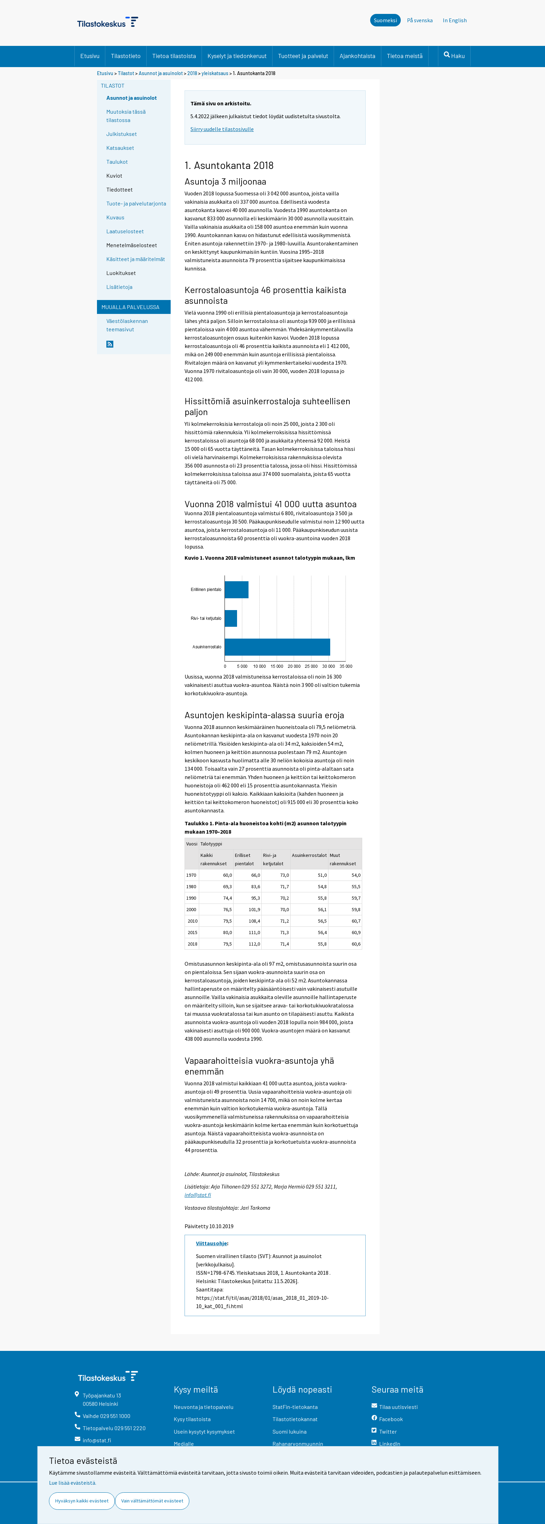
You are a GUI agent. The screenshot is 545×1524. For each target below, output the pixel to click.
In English (455, 20)
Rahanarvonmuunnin (297, 1443)
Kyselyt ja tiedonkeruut (237, 55)
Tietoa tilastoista (174, 55)
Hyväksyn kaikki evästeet (81, 1501)
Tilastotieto (126, 55)
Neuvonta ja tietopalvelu (204, 1406)
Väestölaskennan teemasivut (127, 324)
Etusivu (89, 55)
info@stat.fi (198, 1194)
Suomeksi (385, 20)
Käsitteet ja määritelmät (135, 259)
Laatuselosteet (125, 231)
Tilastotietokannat (295, 1419)
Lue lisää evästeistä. (72, 1482)
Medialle (184, 1443)
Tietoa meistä (405, 55)
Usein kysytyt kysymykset (204, 1431)
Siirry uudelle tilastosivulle (222, 128)
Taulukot (117, 161)
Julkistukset (121, 133)
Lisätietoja (119, 286)
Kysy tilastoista (192, 1419)
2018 (192, 73)
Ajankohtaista (357, 55)
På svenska (420, 20)
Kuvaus (115, 217)
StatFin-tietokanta (295, 1406)
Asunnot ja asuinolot (161, 73)
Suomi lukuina (289, 1431)
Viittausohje (211, 1243)
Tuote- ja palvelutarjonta (136, 203)
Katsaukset (120, 147)
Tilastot (126, 73)
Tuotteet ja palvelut (303, 55)
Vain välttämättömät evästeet (152, 1501)
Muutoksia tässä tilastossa (126, 115)
